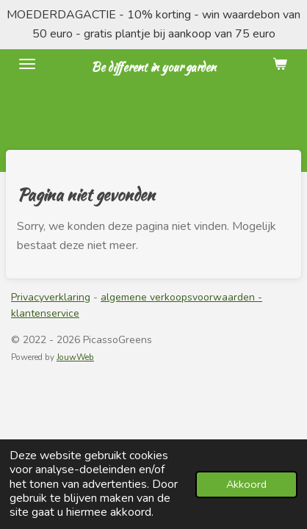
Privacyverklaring (50, 297)
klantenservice (45, 313)
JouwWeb (75, 357)
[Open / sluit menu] (27, 64)
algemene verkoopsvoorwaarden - (181, 297)
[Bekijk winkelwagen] (280, 64)
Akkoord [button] (246, 484)
